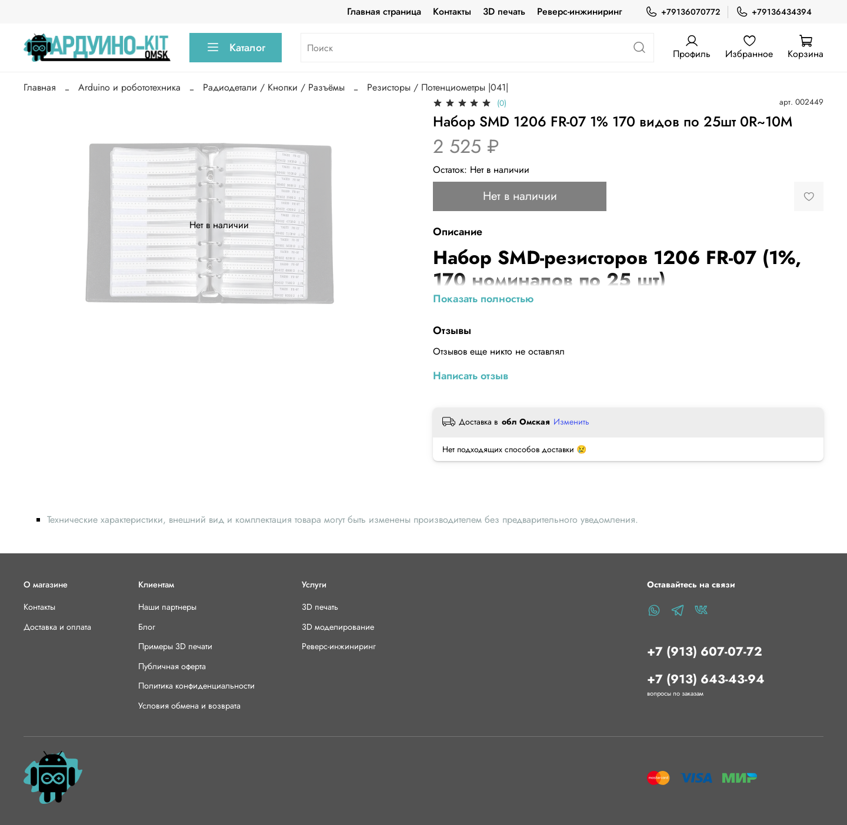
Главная (40, 87)
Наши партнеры (167, 607)
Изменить (571, 421)
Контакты (452, 11)
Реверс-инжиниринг (579, 11)
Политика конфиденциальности (196, 686)
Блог (146, 627)
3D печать (504, 11)
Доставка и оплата (57, 627)
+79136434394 (774, 12)
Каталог (235, 47)
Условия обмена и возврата (189, 706)
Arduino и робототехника (129, 87)
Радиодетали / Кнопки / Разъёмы (274, 87)
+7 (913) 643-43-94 (706, 679)
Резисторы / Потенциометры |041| (437, 87)
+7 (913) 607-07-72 (704, 651)
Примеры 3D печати (175, 646)
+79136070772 (682, 12)
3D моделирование (338, 627)
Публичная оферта (172, 666)
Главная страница (384, 11)
